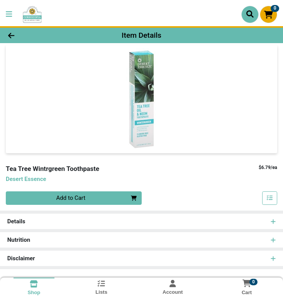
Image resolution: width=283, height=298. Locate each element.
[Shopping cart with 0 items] (268, 14)
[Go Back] (40, 35)
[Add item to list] (270, 198)
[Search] (250, 14)
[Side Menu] (9, 14)
